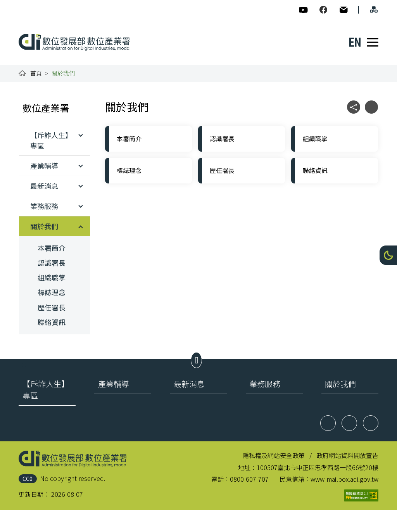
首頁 (36, 73)
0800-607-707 (249, 479)
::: (24, 4)
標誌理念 (52, 292)
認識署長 (52, 263)
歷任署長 (52, 307)
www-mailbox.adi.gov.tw (344, 479)
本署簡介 (52, 248)
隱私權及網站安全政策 (274, 455)
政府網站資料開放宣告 (347, 455)
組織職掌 (52, 277)
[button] (388, 255)
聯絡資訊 (52, 322)
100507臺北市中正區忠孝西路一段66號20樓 (317, 467)
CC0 (27, 478)
